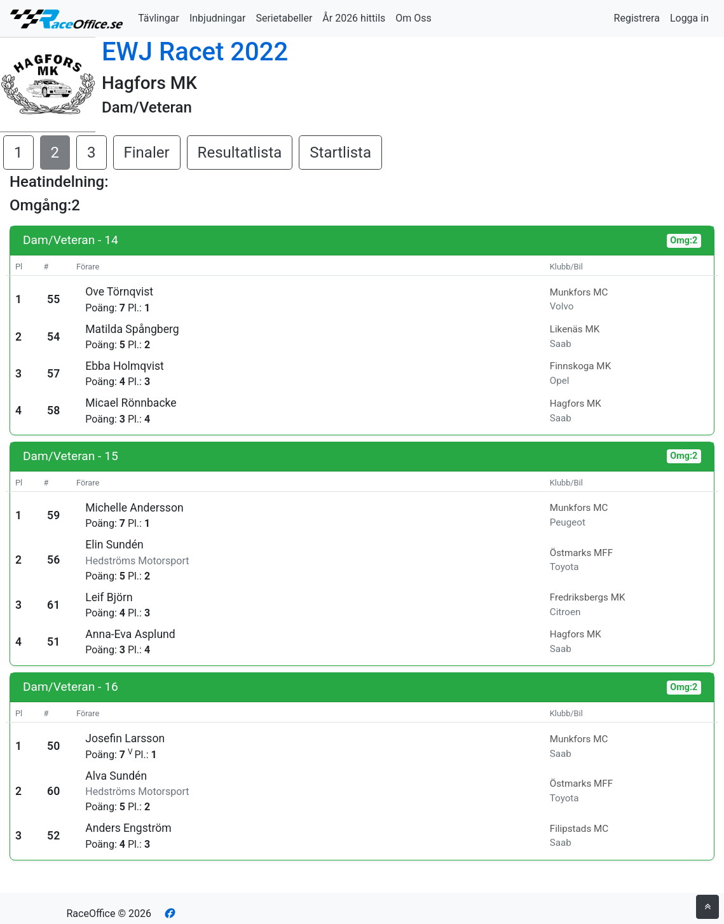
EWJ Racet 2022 (195, 52)
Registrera (637, 18)
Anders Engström (128, 828)
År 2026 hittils (353, 18)
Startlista (340, 152)
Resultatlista (240, 152)
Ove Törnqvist (119, 291)
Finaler (147, 152)
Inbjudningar (217, 18)
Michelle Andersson (134, 507)
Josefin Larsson (125, 738)
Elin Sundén (114, 544)
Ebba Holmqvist (124, 366)
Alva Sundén (116, 776)
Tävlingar (158, 18)
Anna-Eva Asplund (130, 634)
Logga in (689, 18)
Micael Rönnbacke (130, 403)
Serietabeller (284, 18)
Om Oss (413, 18)
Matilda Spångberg (132, 329)
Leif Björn (108, 597)
